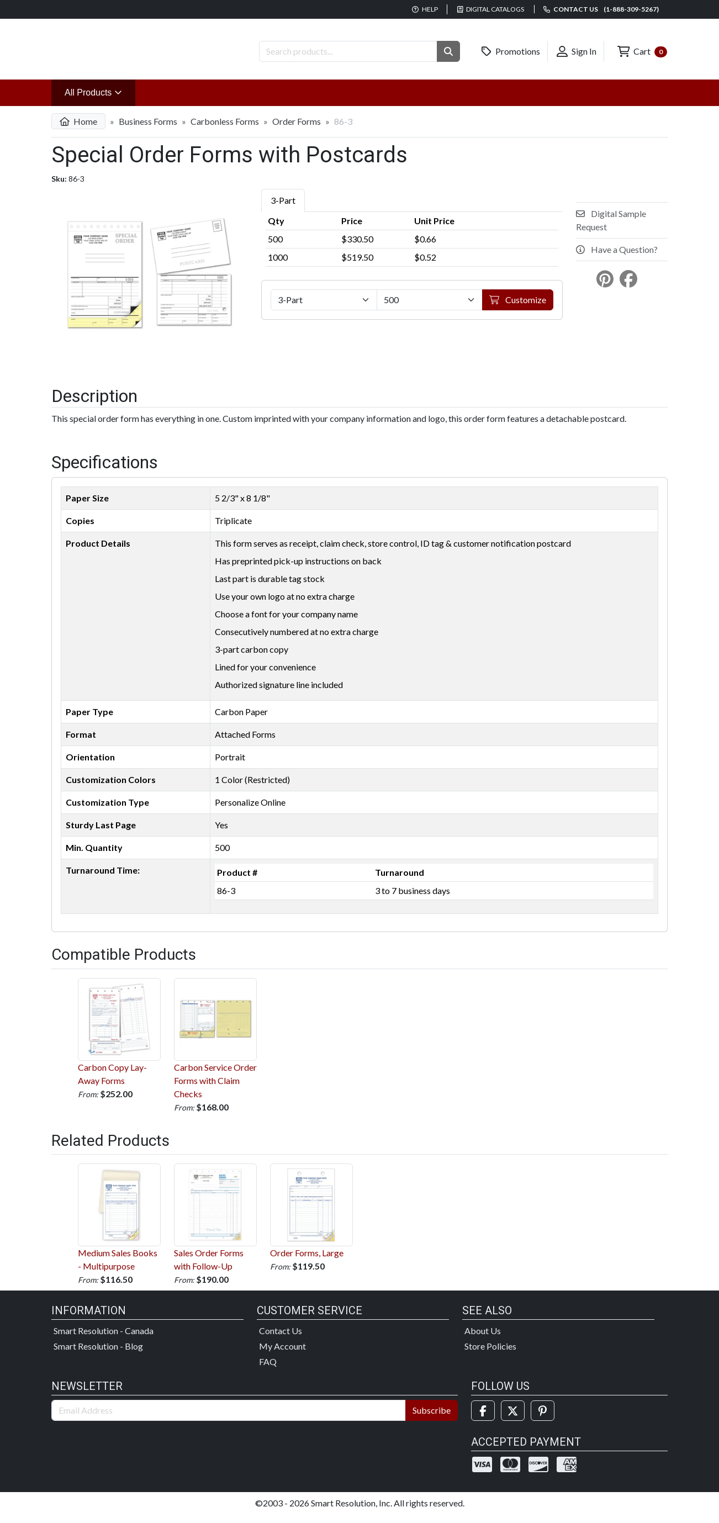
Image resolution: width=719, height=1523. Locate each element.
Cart (642, 51)
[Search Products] (348, 51)
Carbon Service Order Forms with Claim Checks (215, 1046)
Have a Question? (617, 258)
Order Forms (296, 130)
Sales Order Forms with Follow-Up (215, 1226)
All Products (100, 100)
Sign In (576, 51)
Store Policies (490, 1355)
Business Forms (148, 130)
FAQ (268, 1370)
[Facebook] (483, 1419)
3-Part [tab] (283, 209)
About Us (482, 1339)
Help (425, 9)
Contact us (601, 9)
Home (78, 130)
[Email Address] (228, 1419)
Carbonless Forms (225, 130)
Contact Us (280, 1339)
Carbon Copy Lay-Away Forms (119, 1040)
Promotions (511, 51)
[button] (448, 51)
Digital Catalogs (491, 9)
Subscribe (432, 1419)
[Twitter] (513, 1419)
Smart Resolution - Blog (98, 1355)
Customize (517, 308)
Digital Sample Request (611, 229)
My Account (282, 1355)
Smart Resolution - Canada (104, 1339)
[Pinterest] (542, 1419)
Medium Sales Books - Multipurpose (119, 1226)
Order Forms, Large (311, 1219)
